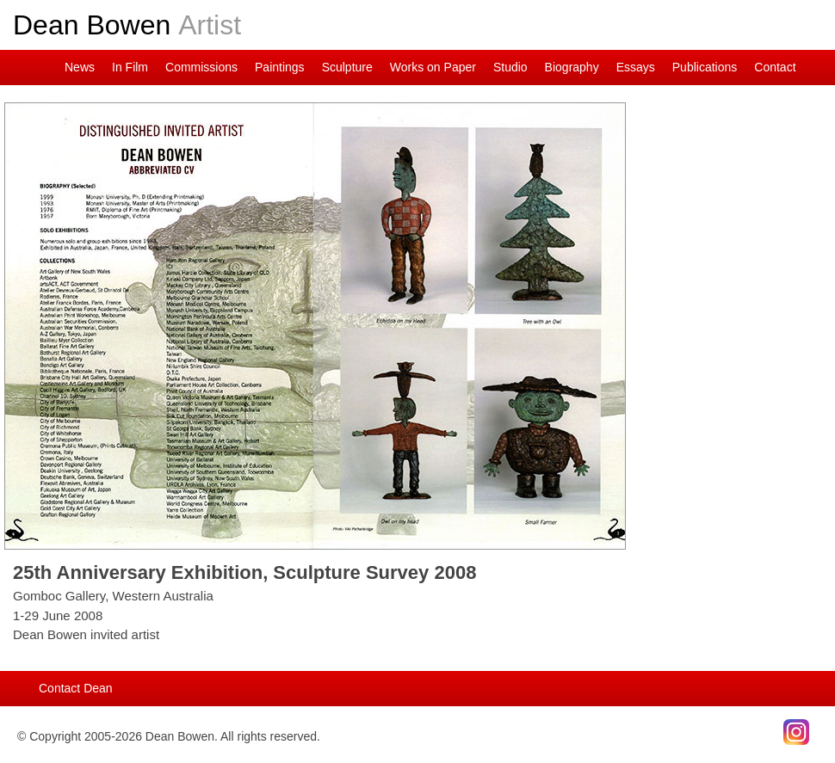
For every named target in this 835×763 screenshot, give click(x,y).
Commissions (201, 67)
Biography (572, 67)
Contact (774, 67)
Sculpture (347, 67)
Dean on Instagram (17, 67)
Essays (635, 67)
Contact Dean (76, 688)
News (80, 67)
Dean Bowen (127, 24)
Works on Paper (433, 67)
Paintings (280, 67)
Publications (705, 67)
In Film (130, 67)
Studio (510, 67)
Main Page (43, 67)
